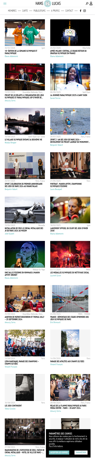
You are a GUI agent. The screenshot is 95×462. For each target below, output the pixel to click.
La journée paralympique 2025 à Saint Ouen (68, 95)
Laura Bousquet (56, 189)
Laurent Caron (55, 275)
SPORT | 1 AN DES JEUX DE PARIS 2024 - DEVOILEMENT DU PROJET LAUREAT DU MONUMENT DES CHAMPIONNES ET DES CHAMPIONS (69, 140)
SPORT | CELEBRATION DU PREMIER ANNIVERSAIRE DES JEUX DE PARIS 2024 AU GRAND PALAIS (23, 185)
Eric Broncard (55, 322)
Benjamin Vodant (56, 145)
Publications (39, 10)
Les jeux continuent (13, 406)
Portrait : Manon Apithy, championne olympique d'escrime (66, 185)
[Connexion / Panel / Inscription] (91, 3)
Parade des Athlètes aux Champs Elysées (67, 361)
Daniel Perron (55, 98)
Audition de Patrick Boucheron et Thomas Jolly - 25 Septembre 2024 (24, 318)
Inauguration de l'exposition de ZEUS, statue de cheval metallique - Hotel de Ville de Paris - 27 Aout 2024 (24, 451)
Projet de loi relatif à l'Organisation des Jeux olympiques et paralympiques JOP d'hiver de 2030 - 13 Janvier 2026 (24, 96)
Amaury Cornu (10, 100)
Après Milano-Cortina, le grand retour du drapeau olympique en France (68, 52)
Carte (25, 10)
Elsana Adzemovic (11, 56)
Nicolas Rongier (10, 142)
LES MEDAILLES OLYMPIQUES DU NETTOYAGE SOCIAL (69, 272)
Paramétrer (81, 452)
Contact (69, 10)
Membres (12, 10)
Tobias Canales (10, 408)
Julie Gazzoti (9, 233)
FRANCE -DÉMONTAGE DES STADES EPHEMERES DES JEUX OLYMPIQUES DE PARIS (69, 318)
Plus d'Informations (56, 446)
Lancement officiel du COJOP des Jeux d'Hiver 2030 (69, 229)
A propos (55, 10)
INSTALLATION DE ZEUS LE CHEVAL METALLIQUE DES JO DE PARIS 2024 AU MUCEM (24, 229)
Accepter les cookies (59, 452)
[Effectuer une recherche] (87, 3)
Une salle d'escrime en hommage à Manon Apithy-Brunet (22, 273)
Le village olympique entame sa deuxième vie (23, 139)
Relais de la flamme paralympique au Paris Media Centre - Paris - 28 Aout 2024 (68, 407)
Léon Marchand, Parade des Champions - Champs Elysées (22, 362)
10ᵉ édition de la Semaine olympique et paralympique (21, 52)
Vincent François (11, 366)
